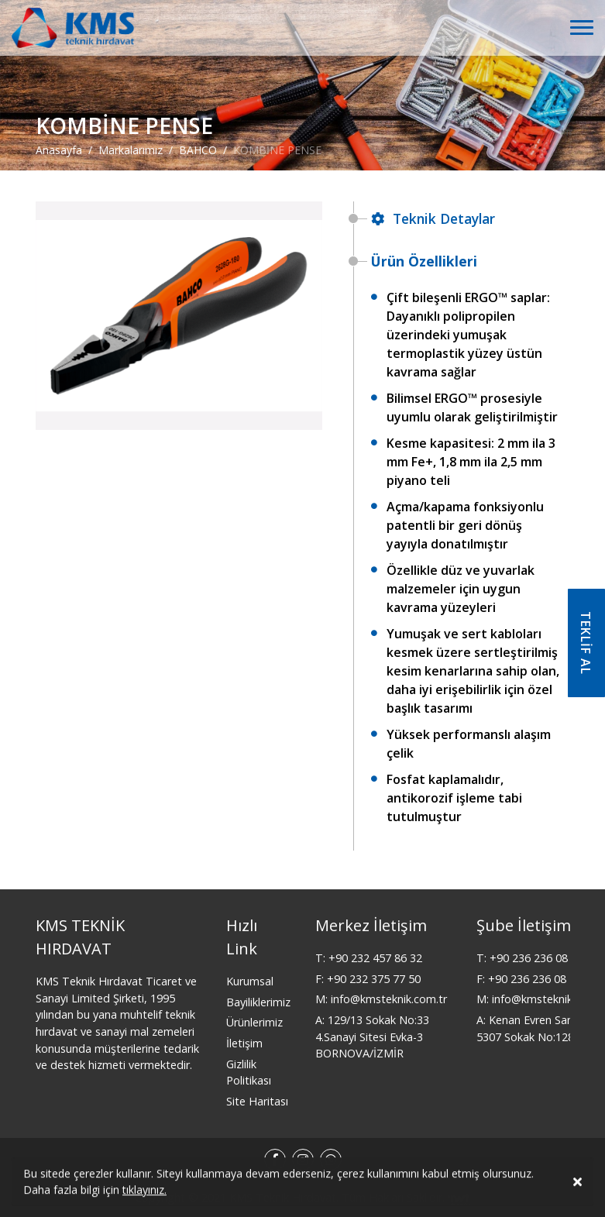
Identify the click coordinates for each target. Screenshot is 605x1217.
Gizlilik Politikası (248, 1072)
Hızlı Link (241, 937)
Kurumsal (249, 981)
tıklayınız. (144, 1191)
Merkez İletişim (371, 925)
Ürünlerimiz (254, 1022)
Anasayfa (59, 149)
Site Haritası (257, 1101)
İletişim (244, 1043)
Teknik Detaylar (433, 218)
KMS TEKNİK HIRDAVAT (80, 937)
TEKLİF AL (585, 643)
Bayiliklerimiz (258, 1002)
